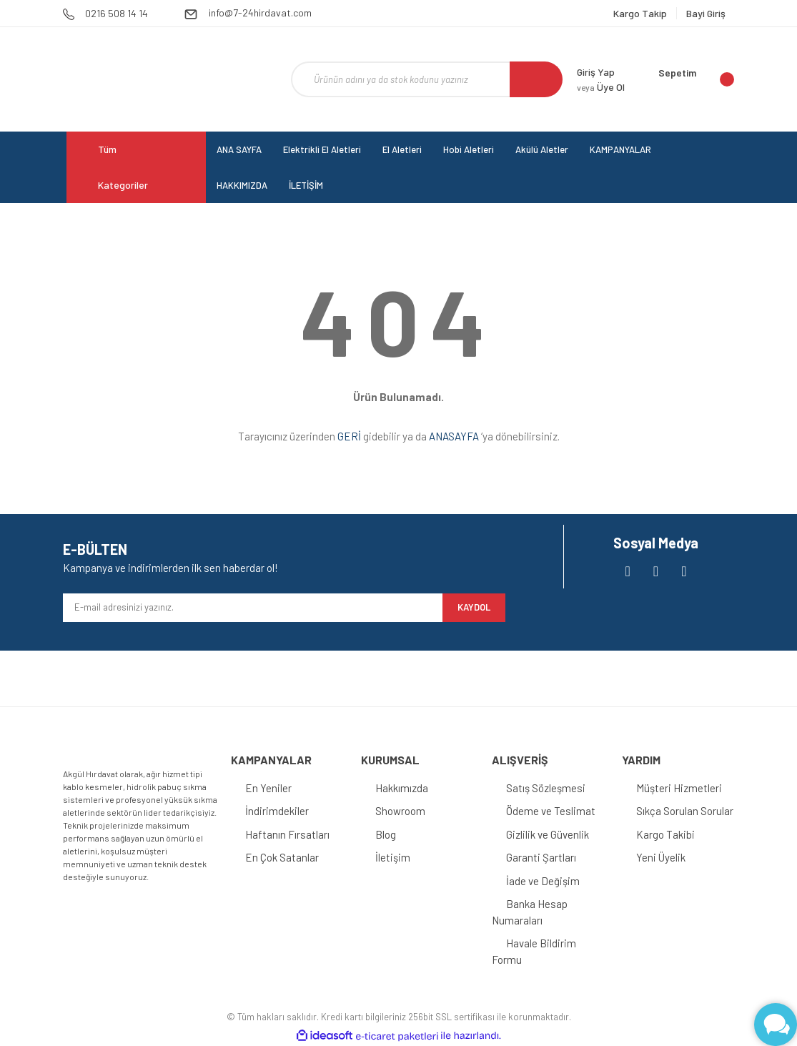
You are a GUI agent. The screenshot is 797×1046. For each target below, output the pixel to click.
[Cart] (696, 79)
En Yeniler (268, 787)
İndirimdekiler (277, 810)
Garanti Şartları (541, 857)
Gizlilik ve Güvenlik (547, 834)
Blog (385, 834)
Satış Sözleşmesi (545, 787)
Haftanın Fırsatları (287, 834)
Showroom (400, 810)
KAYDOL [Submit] (473, 607)
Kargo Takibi (665, 834)
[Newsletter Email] (253, 607)
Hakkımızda (401, 787)
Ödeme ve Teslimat (550, 810)
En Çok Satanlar (282, 857)
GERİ (349, 436)
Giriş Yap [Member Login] (596, 72)
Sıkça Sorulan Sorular (684, 810)
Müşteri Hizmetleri (679, 787)
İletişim (392, 857)
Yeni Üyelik (660, 857)
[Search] (427, 79)
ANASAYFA (454, 436)
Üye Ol (601, 87)
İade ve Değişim (543, 880)
